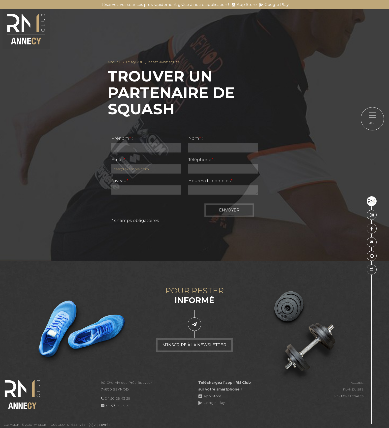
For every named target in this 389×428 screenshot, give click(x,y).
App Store (244, 4)
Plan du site (353, 389)
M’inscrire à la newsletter (194, 345)
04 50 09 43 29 (115, 398)
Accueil (114, 62)
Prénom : (122, 138)
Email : (119, 159)
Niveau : (120, 181)
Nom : (195, 138)
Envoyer (229, 210)
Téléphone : (201, 159)
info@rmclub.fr (116, 405)
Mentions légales (348, 396)
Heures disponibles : (211, 181)
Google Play (274, 4)
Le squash (134, 62)
